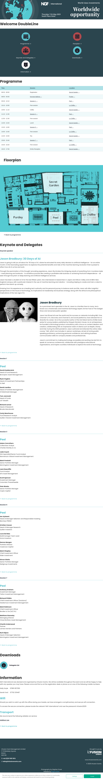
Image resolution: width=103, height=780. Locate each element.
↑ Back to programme (12, 235)
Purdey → (72, 96)
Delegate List (14, 665)
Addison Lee (4, 720)
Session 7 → (34, 140)
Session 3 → (34, 114)
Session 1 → (34, 101)
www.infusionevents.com (93, 760)
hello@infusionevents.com (12, 761)
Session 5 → (34, 127)
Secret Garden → (74, 92)
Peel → (71, 101)
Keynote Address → (36, 96)
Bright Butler (55, 771)
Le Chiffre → (73, 105)
